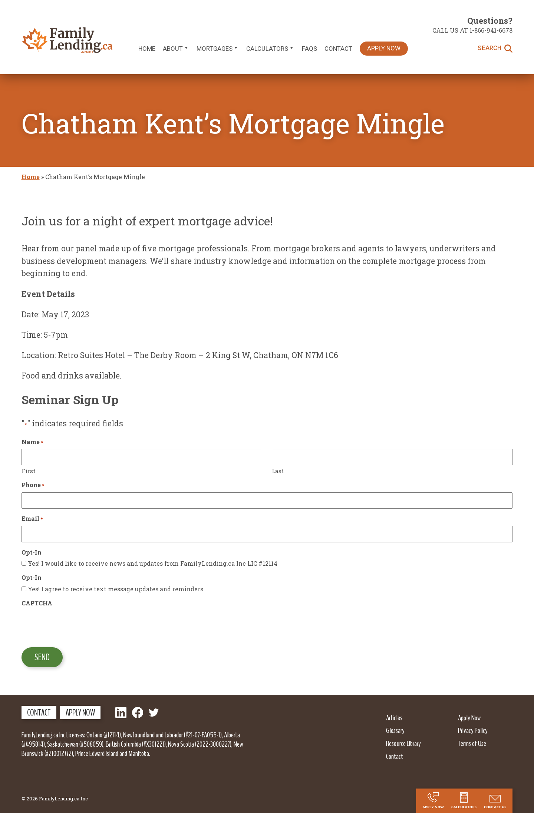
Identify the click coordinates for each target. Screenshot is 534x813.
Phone (33, 485)
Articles (394, 718)
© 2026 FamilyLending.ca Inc (55, 799)
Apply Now (383, 48)
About (176, 48)
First (28, 471)
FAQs (309, 48)
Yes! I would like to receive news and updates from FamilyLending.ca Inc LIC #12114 (152, 563)
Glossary (395, 730)
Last (278, 471)
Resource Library (403, 743)
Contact (338, 48)
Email (32, 518)
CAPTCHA (37, 603)
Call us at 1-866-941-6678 (472, 30)
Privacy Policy (473, 730)
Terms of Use (472, 743)
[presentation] (78, 624)
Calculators (270, 48)
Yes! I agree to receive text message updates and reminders (115, 589)
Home (146, 48)
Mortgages (218, 48)
